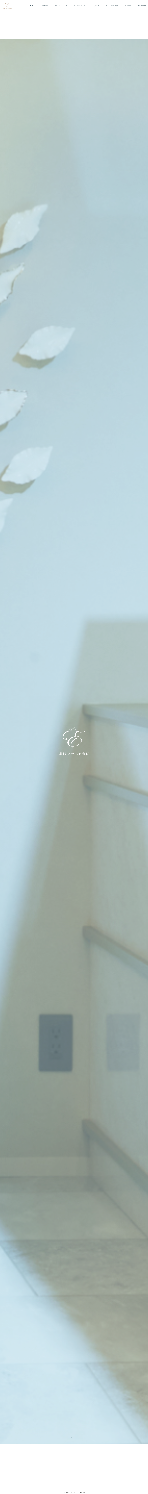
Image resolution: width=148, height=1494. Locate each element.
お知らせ (81, 1493)
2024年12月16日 (69, 1493)
